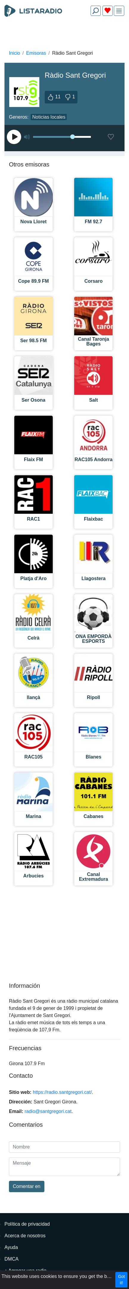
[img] (119, 11)
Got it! (121, 1279)
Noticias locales (48, 117)
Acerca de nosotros (25, 1235)
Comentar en (27, 1186)
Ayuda (11, 1247)
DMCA (11, 1259)
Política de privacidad (27, 1224)
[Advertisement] (64, 35)
